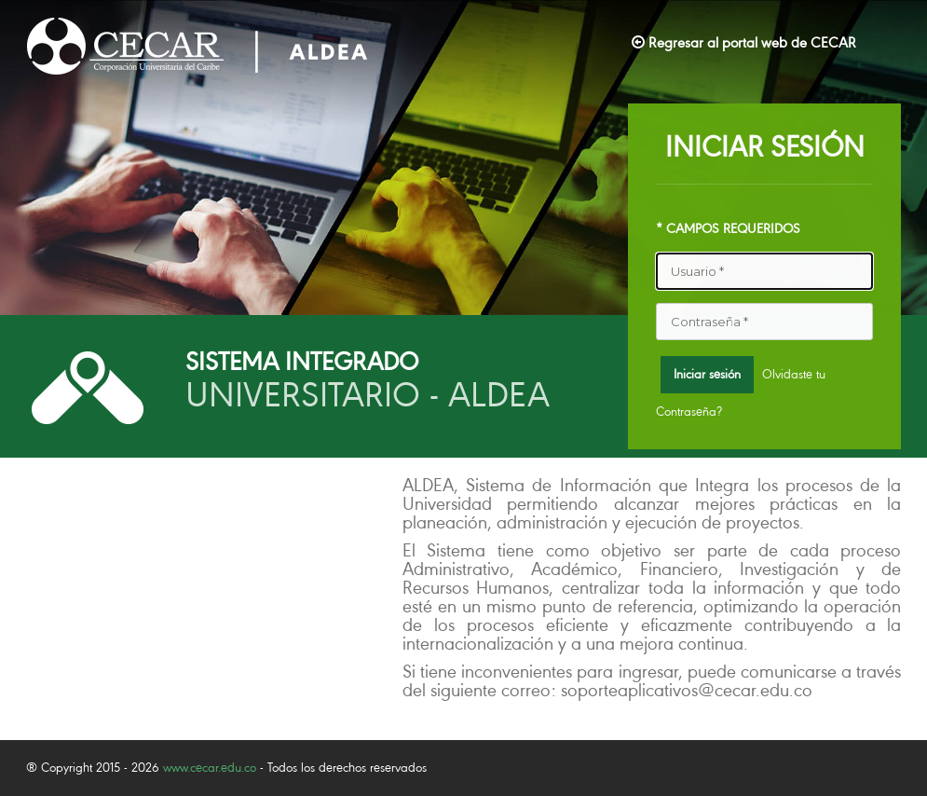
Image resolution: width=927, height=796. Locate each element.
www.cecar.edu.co (209, 768)
